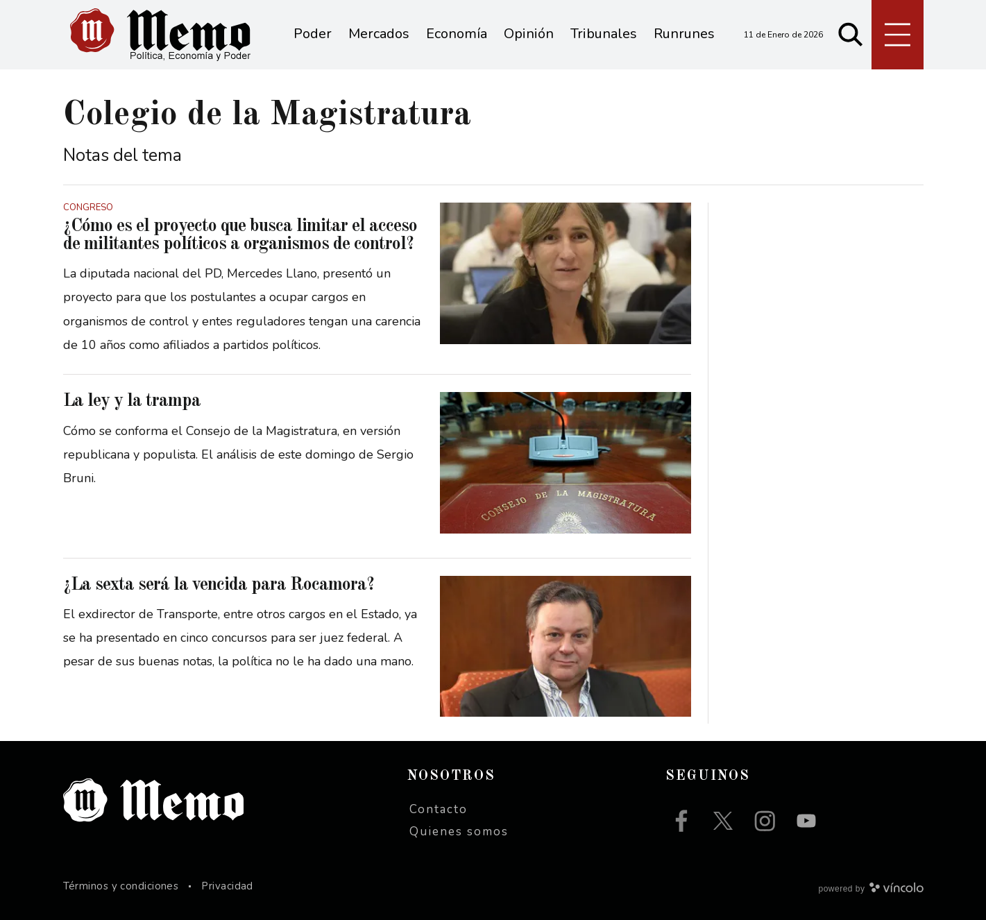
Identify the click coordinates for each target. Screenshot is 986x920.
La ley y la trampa (132, 401)
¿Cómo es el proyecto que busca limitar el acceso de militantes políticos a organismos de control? (240, 235)
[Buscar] (850, 35)
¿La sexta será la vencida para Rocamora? (218, 585)
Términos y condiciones (121, 886)
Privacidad (227, 886)
